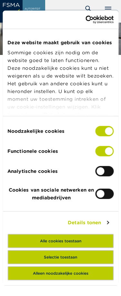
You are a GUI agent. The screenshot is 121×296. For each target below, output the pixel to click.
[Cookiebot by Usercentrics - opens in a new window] (86, 20)
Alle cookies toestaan (60, 240)
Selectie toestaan (60, 256)
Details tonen (84, 222)
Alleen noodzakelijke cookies (60, 272)
